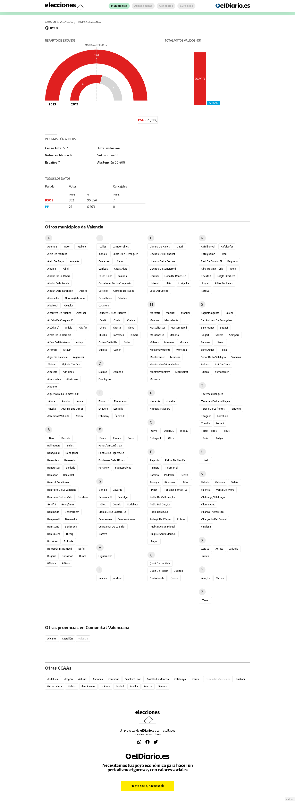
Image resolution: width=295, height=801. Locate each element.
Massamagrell (179, 327)
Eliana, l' (104, 401)
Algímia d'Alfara (70, 364)
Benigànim (67, 504)
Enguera (103, 408)
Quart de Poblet (159, 570)
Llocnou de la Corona (162, 261)
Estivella (118, 408)
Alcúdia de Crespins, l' (60, 320)
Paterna (154, 475)
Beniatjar (52, 475)
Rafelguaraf (208, 253)
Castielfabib (105, 298)
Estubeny (104, 416)
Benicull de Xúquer (58, 482)
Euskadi (240, 679)
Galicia (72, 686)
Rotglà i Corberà (226, 276)
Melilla (134, 686)
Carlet (120, 261)
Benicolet (68, 475)
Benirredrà (71, 519)
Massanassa (157, 335)
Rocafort (206, 276)
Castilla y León (133, 679)
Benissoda (71, 526)
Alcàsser (81, 312)
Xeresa (220, 548)
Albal (66, 268)
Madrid (120, 686)
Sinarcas (236, 357)
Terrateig (235, 408)
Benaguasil (53, 452)
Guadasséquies (126, 519)
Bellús (70, 445)
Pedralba (169, 475)
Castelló (103, 290)
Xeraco (205, 548)
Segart (205, 335)
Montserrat (181, 371)
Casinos (122, 276)
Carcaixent (104, 261)
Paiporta (155, 460)
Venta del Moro (225, 489)
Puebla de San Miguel (162, 526)
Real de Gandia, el (211, 261)
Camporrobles (121, 246)
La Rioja (105, 686)
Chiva (131, 327)
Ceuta (195, 679)
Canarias (98, 679)
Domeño (118, 371)
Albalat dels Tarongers (60, 290)
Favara (117, 438)
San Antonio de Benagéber (216, 320)
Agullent (81, 246)
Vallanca (220, 482)
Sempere (234, 335)
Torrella (205, 423)
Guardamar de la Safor (112, 526)
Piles (185, 482)
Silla (224, 349)
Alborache (53, 298)
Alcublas (69, 305)
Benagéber (72, 452)
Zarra (205, 600)
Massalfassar (157, 327)
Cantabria (113, 679)
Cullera (103, 349)
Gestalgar (123, 497)
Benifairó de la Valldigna (61, 489)
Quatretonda (157, 578)
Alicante (52, 638)
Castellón (67, 638)
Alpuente (52, 386)
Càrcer (117, 349)
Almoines (68, 371)
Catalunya (180, 679)
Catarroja (104, 305)
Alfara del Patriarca (58, 342)
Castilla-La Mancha (158, 679)
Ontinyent (155, 438)
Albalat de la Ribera (58, 276)
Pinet (154, 489)
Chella (116, 320)
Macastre (155, 312)
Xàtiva (205, 556)
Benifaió (83, 497)
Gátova (103, 534)
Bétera (66, 563)
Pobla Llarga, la (159, 511)
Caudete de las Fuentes (112, 312)
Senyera (205, 342)
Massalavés (171, 320)
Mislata (184, 342)
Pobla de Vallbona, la (162, 497)
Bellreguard (53, 445)
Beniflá (52, 504)
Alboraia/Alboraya (75, 298)
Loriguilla (183, 283)
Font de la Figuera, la (111, 452)
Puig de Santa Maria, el (163, 534)
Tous (227, 430)
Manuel (185, 312)
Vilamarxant (208, 504)
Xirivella (233, 548)
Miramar (169, 342)
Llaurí (180, 246)
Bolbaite (69, 541)
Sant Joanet (207, 327)
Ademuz (52, 246)
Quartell (178, 570)
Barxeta (65, 438)
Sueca (205, 371)
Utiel (205, 460)
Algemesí (78, 357)
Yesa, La (205, 578)
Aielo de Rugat (56, 261)
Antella (52, 408)
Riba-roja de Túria (212, 268)
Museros (155, 379)
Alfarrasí (52, 349)
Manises (171, 312)
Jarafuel (117, 578)
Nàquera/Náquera (160, 408)
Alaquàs (74, 261)
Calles (103, 246)
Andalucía (53, 679)
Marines (154, 320)
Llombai (154, 276)
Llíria (168, 283)
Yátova (220, 578)
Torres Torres (209, 430)
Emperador (120, 401)
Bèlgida (51, 563)
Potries (181, 519)
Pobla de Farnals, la (175, 489)
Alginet (52, 364)
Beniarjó (70, 467)
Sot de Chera (222, 364)
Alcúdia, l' (53, 327)
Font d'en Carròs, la (110, 445)
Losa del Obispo (159, 290)
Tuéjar (219, 438)
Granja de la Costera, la (112, 511)
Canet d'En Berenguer (125, 253)
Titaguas (206, 416)
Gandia (103, 489)
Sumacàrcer (222, 371)
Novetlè (170, 401)
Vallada (205, 482)
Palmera (154, 467)
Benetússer (53, 467)
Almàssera (72, 379)
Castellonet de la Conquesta (115, 283)
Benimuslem (72, 511)
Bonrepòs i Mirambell (59, 548)
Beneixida (70, 460)
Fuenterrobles (123, 467)
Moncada (181, 349)
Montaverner (157, 357)
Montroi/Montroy (160, 371)
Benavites (53, 460)
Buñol (82, 556)
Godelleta (132, 504)
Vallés (234, 482)
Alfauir (67, 349)
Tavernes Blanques (212, 393)
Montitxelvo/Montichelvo (164, 364)
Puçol (154, 541)
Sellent (219, 335)
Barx (51, 438)
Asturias (82, 679)
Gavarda (117, 489)
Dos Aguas (105, 379)
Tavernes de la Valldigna (215, 401)
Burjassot (67, 556)
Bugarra (51, 556)
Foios (131, 438)
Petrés (184, 475)
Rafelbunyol (208, 246)
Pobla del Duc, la (160, 504)
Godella (117, 504)
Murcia (148, 686)
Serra (220, 342)
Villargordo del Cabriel (214, 519)
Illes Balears (88, 686)
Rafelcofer (227, 246)
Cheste (117, 327)
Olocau (184, 430)
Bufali (81, 548)
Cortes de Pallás (108, 342)
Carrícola (104, 268)
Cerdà (103, 320)
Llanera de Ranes (160, 246)
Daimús (103, 371)
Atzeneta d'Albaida (58, 416)
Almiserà (52, 371)
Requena (232, 261)
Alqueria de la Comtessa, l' (63, 393)
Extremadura (54, 686)
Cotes (127, 342)
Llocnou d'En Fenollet (162, 253)
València (206, 489)
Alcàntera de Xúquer (59, 312)
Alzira (51, 401)
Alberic (83, 290)
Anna (80, 401)
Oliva (154, 430)
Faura (103, 438)
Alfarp (79, 342)
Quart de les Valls (160, 563)
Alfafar (83, 327)
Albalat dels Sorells (58, 283)
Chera (103, 327)
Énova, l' (120, 416)
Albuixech (52, 305)
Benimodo (53, 511)
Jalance (103, 578)
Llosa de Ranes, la (175, 276)
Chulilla (103, 335)
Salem (229, 312)
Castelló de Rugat (123, 290)
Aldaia (68, 327)
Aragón (68, 679)
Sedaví (224, 327)
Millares (154, 342)
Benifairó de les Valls (59, 497)
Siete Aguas (207, 349)
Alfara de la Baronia (59, 335)
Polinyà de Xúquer (160, 519)
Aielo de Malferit (57, 253)
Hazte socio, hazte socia (148, 785)
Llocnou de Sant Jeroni (163, 268)
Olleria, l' (169, 430)
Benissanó (53, 526)
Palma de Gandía (175, 460)
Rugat (205, 283)
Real (224, 253)
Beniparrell (53, 519)
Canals (103, 253)
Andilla (66, 401)
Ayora (79, 416)
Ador (67, 246)
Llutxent (154, 283)
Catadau (122, 298)
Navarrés (155, 401)
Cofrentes (118, 335)
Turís (205, 438)
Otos (171, 438)
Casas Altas (120, 268)
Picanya (154, 482)
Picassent (170, 482)
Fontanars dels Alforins (112, 460)
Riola (233, 268)
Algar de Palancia (57, 357)
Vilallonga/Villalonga (213, 497)
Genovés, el (105, 497)
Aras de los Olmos (72, 408)
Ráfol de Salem (224, 283)
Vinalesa (206, 526)
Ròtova (205, 290)
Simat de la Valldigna (213, 357)
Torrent (220, 423)
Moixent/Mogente (160, 349)
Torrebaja (222, 416)
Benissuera (53, 534)
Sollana (205, 364)
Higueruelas (105, 556)
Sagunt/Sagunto (210, 312)
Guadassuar (105, 519)
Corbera (133, 335)
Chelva (131, 320)
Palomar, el (171, 467)
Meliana (174, 335)
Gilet (103, 504)
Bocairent (52, 541)
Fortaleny (104, 467)
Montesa (175, 357)
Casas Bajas (105, 276)
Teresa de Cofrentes (213, 408)
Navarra (162, 686)
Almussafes (54, 379)
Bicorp (70, 534)
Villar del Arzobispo (212, 511)
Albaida (51, 268)
